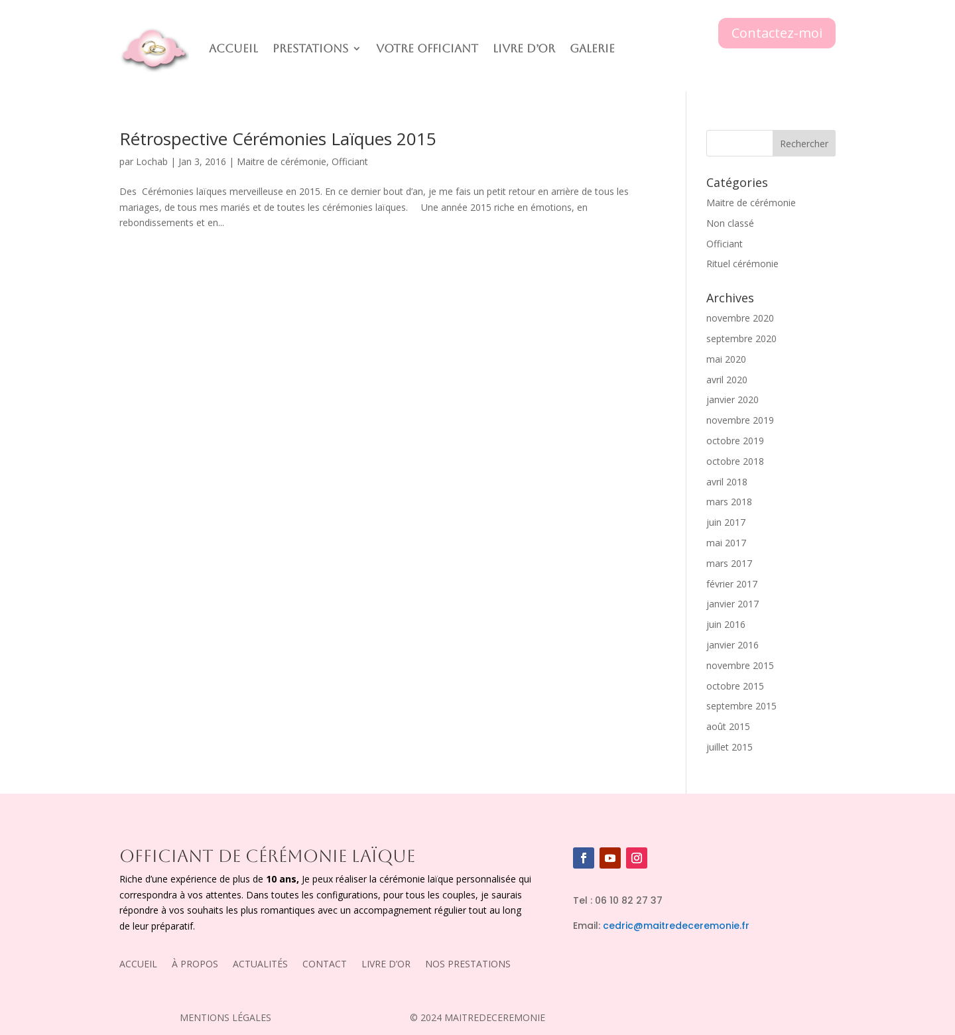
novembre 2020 (740, 318)
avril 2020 (726, 379)
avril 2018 (726, 481)
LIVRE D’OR (386, 964)
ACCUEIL (138, 964)
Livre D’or (524, 48)
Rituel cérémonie (742, 263)
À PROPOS (195, 964)
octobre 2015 (735, 686)
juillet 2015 (729, 747)
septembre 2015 (741, 706)
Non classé (730, 223)
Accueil (233, 48)
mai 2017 (726, 542)
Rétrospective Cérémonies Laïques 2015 (277, 139)
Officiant (350, 161)
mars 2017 (729, 563)
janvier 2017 (732, 603)
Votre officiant (427, 48)
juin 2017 (725, 522)
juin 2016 (725, 624)
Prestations (310, 48)
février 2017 (731, 584)
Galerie (592, 48)
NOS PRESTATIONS (468, 964)
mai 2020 (726, 359)
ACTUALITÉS (260, 964)
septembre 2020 (741, 338)
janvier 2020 (732, 399)
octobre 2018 (735, 461)
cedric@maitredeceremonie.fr (676, 925)
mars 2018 (729, 501)
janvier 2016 (732, 645)
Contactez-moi (777, 33)
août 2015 (728, 726)
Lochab (152, 161)
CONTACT (324, 964)
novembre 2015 (740, 665)
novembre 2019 (740, 420)
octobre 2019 (735, 440)
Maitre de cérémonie (281, 161)
